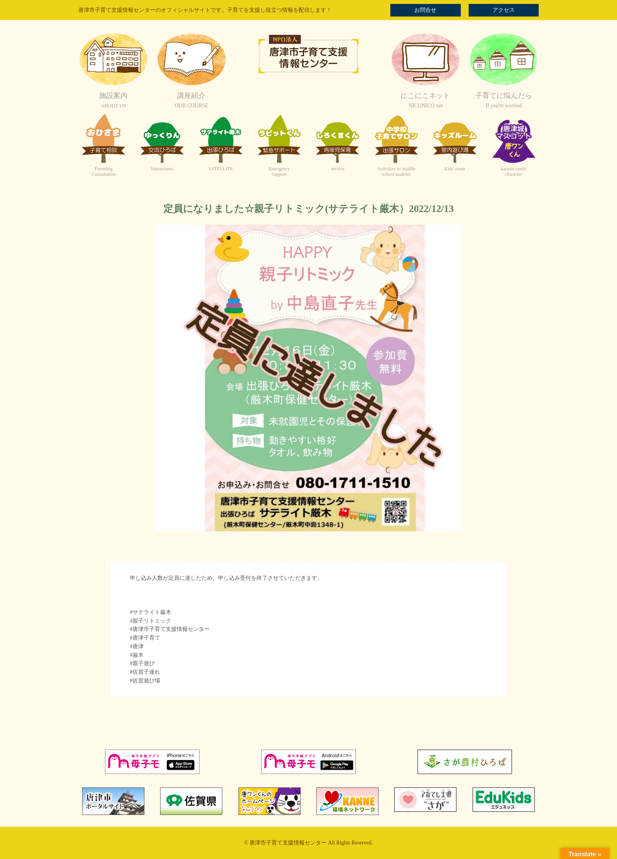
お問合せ (425, 10)
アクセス (504, 10)
